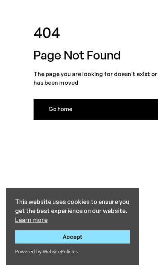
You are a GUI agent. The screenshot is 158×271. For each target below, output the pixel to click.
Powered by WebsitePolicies (46, 251)
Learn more (31, 220)
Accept (72, 236)
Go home (60, 109)
